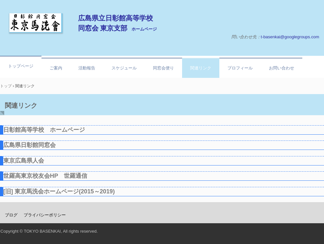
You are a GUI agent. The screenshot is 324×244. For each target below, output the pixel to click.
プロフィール (240, 68)
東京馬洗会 (36, 23)
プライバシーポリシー (45, 215)
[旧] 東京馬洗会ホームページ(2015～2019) (59, 191)
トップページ (20, 66)
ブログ (11, 215)
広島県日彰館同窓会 (29, 145)
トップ (6, 86)
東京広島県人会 (23, 160)
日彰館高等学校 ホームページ (44, 130)
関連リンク (200, 68)
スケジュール (124, 68)
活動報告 (86, 68)
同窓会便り (163, 68)
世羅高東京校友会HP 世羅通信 (45, 176)
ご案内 (56, 68)
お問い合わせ (281, 68)
